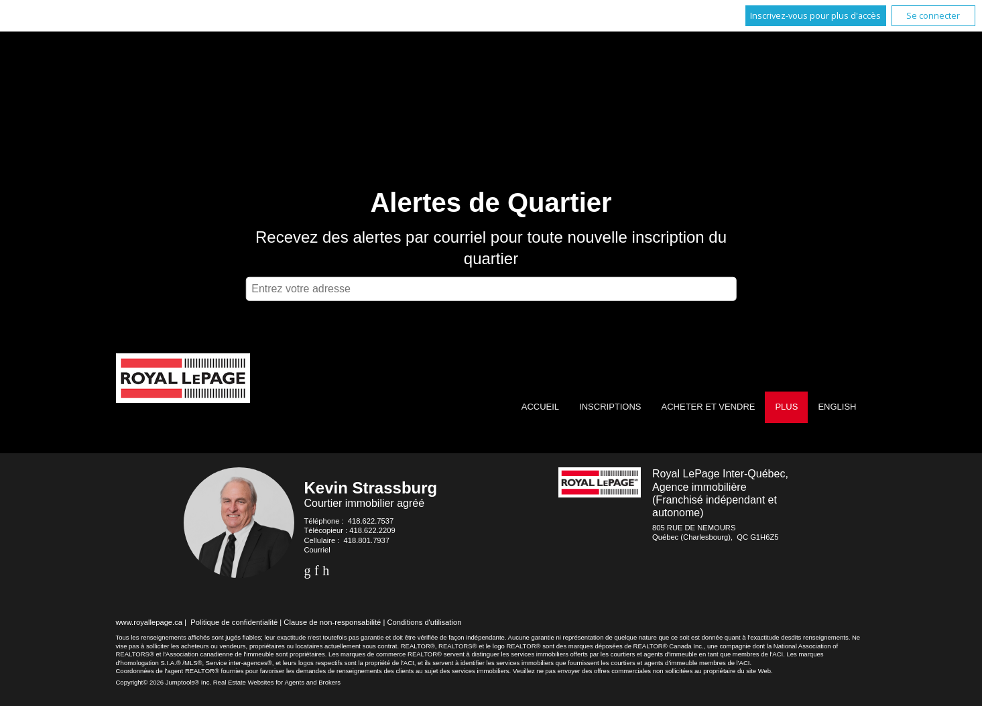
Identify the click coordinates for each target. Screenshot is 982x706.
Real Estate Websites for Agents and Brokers (277, 682)
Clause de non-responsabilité (332, 622)
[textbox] (491, 289)
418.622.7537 (370, 521)
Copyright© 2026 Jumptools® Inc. (164, 682)
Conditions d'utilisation (424, 622)
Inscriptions (610, 407)
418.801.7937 (366, 540)
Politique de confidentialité (234, 622)
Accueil (540, 407)
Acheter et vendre (708, 407)
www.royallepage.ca (149, 622)
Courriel (317, 550)
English (837, 407)
